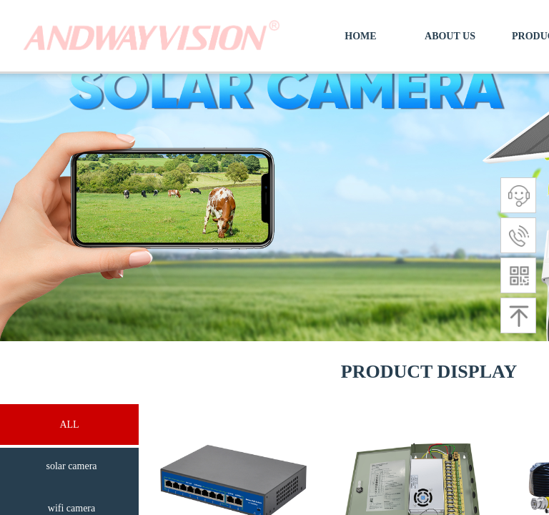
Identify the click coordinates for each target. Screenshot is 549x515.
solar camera (71, 466)
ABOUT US (450, 36)
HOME (360, 36)
